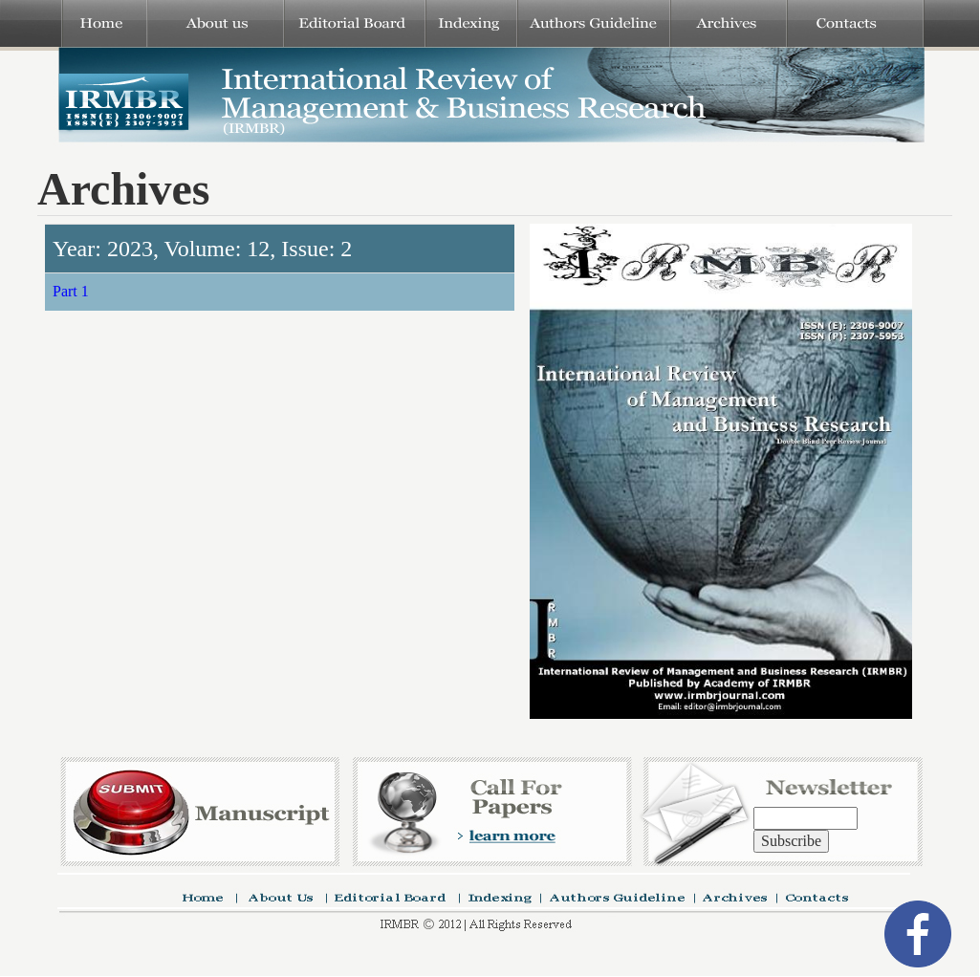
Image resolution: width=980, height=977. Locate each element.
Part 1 (71, 291)
